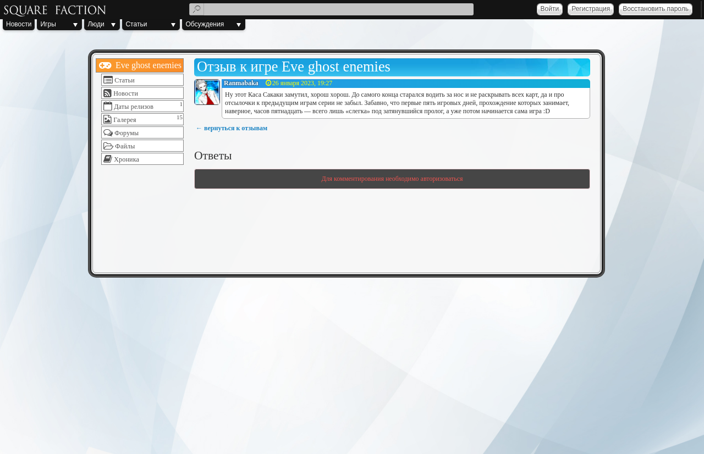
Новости (18, 24)
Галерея (124, 120)
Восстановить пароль (656, 9)
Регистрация (590, 9)
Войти (550, 9)
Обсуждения (204, 24)
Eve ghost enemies (147, 65)
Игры (48, 24)
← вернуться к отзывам (231, 128)
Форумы (126, 133)
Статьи (136, 24)
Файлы (125, 146)
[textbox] (331, 9)
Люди (95, 24)
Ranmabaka (241, 83)
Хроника (126, 159)
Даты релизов (133, 106)
